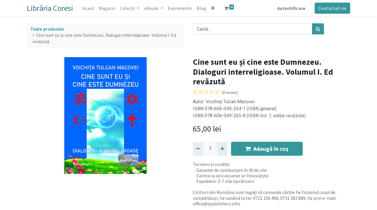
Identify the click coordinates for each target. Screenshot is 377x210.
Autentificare (291, 8)
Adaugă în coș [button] (266, 148)
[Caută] (318, 28)
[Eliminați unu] (198, 148)
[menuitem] (88, 8)
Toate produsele (47, 29)
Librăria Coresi (50, 8)
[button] (213, 8)
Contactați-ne (332, 8)
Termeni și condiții (211, 164)
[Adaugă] (222, 148)
